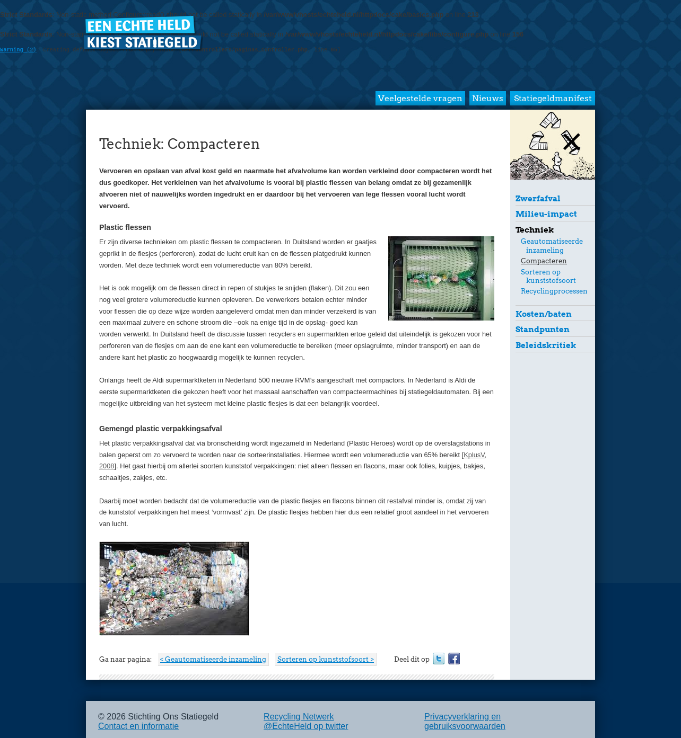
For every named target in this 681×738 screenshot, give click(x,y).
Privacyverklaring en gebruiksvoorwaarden (464, 721)
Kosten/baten (544, 314)
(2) (18, 50)
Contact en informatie (138, 726)
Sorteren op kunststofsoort (548, 276)
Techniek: (131, 144)
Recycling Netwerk (299, 716)
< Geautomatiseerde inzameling (213, 659)
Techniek (535, 230)
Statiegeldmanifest (553, 98)
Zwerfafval (538, 198)
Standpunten (543, 329)
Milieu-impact (546, 214)
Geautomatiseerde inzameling (552, 245)
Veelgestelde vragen (420, 98)
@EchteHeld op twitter (306, 726)
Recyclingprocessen (554, 291)
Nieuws (487, 98)
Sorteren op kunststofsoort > (325, 659)
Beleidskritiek (546, 345)
